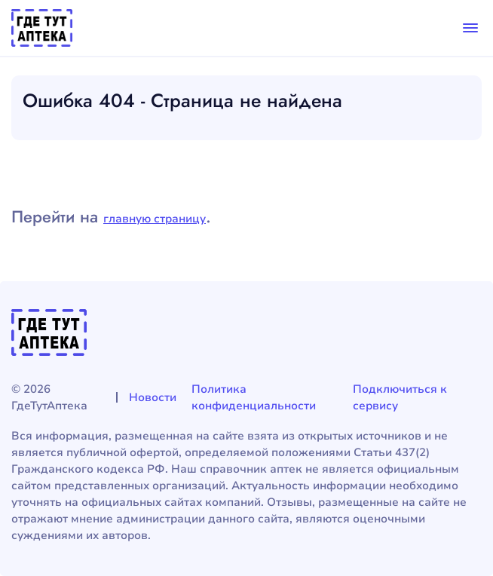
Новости (152, 397)
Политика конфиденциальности (253, 397)
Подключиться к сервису (400, 397)
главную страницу (154, 218)
